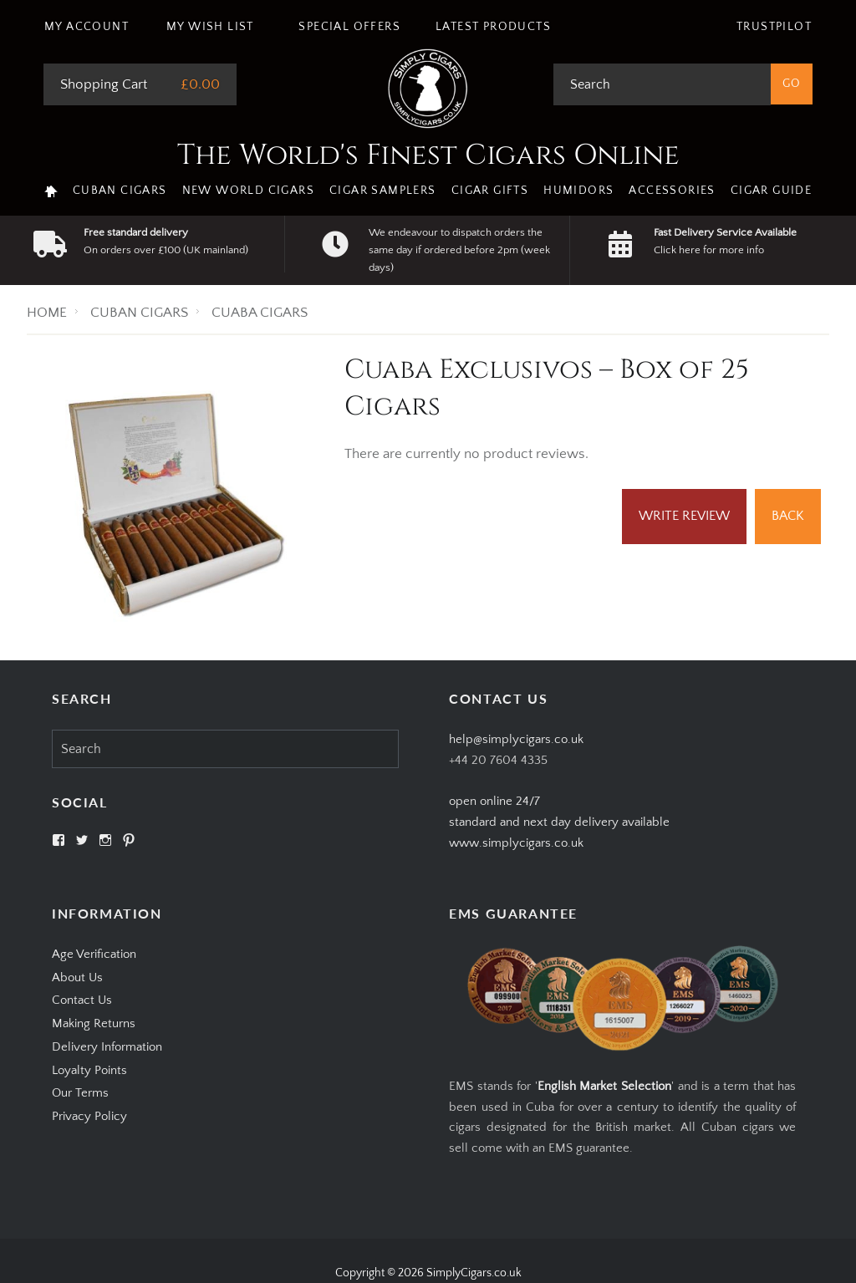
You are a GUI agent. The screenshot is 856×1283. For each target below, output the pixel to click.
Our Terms (80, 1093)
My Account (86, 26)
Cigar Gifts (489, 190)
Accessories (672, 190)
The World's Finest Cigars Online (428, 155)
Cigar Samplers (382, 190)
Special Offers (349, 26)
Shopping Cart (103, 84)
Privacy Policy (89, 1116)
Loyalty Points (89, 1070)
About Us (77, 977)
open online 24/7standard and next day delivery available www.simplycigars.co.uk (559, 822)
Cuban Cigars (120, 190)
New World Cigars (248, 190)
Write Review (684, 515)
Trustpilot (774, 26)
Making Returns (93, 1023)
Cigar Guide (771, 190)
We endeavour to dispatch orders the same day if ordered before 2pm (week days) (459, 250)
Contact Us (82, 1000)
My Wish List (210, 26)
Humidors (578, 190)
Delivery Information (107, 1047)
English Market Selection (604, 1086)
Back (788, 515)
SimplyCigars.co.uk (474, 1273)
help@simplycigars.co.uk (516, 739)
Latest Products (493, 26)
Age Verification (94, 954)
